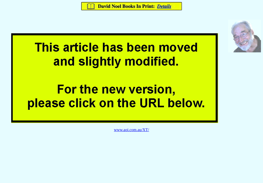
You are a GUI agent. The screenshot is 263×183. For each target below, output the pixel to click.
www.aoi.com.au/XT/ (131, 130)
